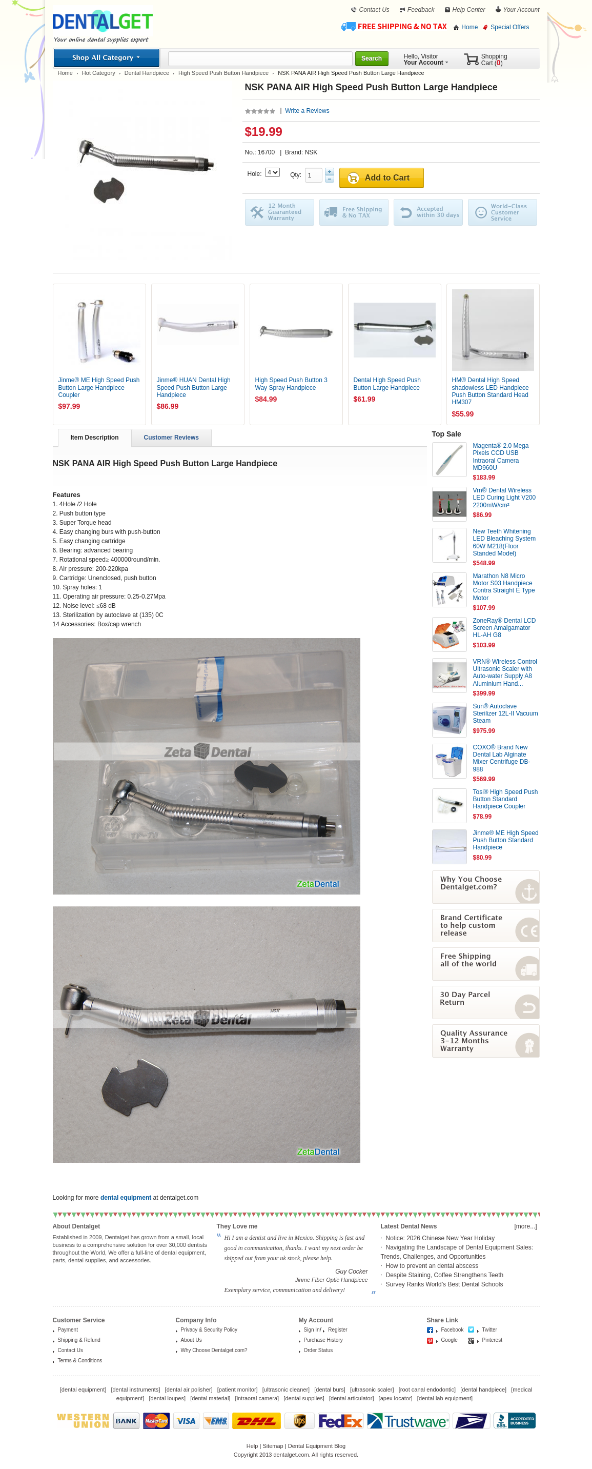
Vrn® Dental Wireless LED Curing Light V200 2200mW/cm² (504, 498)
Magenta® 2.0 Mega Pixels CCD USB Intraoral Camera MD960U (501, 456)
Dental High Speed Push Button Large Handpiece (387, 383)
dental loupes (166, 1398)
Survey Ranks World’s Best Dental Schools (444, 1284)
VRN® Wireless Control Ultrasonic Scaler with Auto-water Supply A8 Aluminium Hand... (505, 672)
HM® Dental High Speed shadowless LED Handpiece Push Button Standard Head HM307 (490, 391)
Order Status (318, 1350)
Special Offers (510, 27)
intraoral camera (257, 1398)
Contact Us (374, 9)
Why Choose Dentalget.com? (214, 1350)
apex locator (395, 1398)
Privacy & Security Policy (209, 1330)
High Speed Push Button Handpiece (223, 73)
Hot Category (98, 73)
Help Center (469, 9)
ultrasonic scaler (372, 1389)
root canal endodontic (427, 1389)
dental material (210, 1398)
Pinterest (492, 1340)
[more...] (525, 1226)
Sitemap (272, 1446)
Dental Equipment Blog (317, 1446)
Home (469, 27)
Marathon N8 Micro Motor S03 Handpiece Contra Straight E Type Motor (504, 587)
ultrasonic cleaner (286, 1389)
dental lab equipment (445, 1398)
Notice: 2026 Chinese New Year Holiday (440, 1238)
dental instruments (135, 1389)
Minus (329, 179)
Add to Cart (387, 177)
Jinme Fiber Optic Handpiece (331, 1280)
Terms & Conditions (80, 1360)
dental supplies (303, 1398)
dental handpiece (483, 1389)
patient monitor (237, 1389)
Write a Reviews (307, 110)
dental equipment (83, 1389)
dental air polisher (189, 1389)
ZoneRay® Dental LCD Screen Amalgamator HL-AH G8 (504, 628)
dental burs (329, 1389)
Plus (329, 171)
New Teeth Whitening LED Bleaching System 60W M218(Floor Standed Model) (504, 542)
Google (449, 1340)
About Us (191, 1340)
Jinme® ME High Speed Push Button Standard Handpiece (506, 840)
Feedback (421, 9)
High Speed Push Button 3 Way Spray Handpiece (291, 383)
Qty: (297, 174)
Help (252, 1446)
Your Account (521, 9)
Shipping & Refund (79, 1340)
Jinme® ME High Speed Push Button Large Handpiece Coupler (99, 387)
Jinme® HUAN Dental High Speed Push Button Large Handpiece (194, 387)
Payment (68, 1330)
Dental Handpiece (147, 73)
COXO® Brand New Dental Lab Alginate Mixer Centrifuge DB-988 (501, 758)
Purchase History (323, 1340)
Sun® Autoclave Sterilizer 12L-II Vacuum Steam (505, 714)
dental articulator (351, 1398)
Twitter (489, 1330)
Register (337, 1330)
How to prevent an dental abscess (432, 1265)
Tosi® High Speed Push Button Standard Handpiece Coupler (505, 799)
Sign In (312, 1330)
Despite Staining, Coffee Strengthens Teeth (445, 1275)
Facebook (452, 1330)
